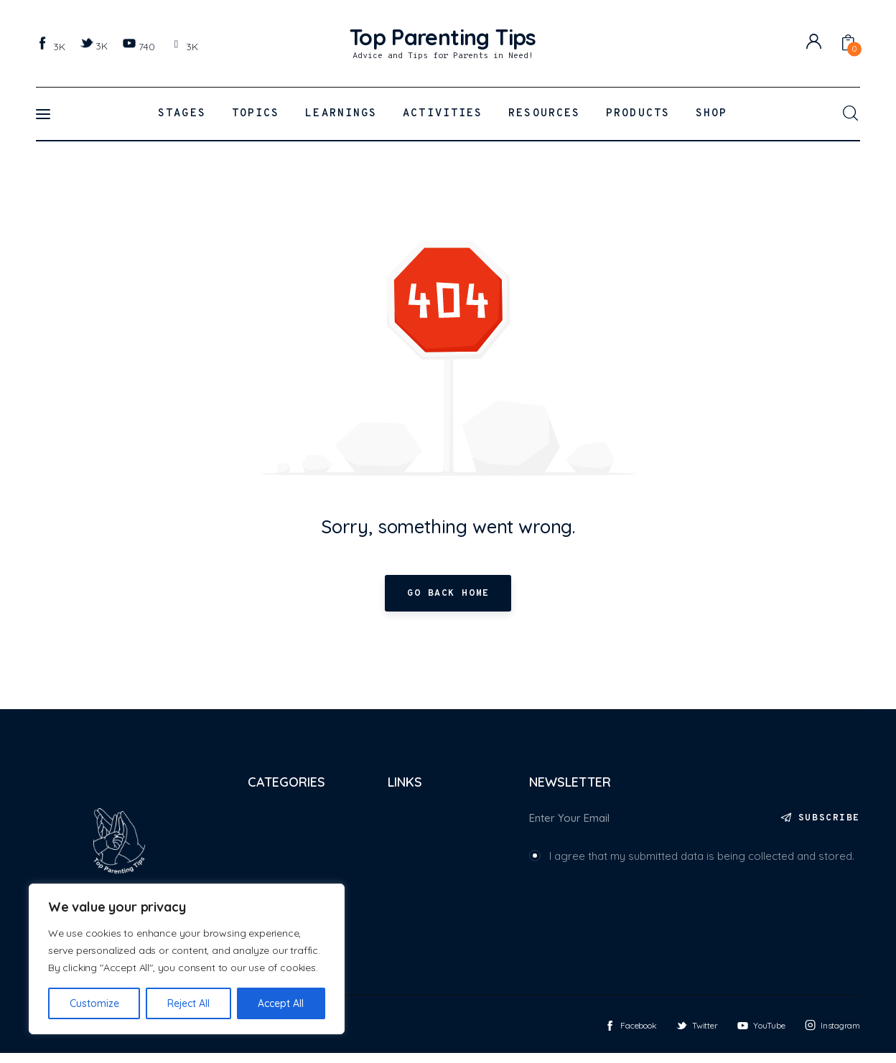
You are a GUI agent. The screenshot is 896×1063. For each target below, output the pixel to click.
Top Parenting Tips (81, 1034)
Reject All (188, 1003)
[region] (187, 959)
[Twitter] (95, 45)
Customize (94, 1003)
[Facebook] (52, 46)
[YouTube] (140, 46)
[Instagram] (185, 46)
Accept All (281, 1003)
